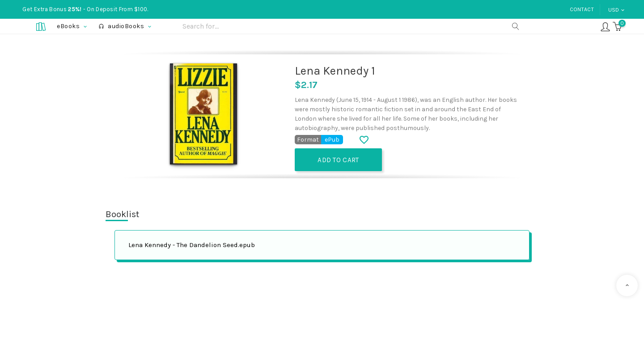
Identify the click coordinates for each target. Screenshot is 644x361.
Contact (582, 9)
